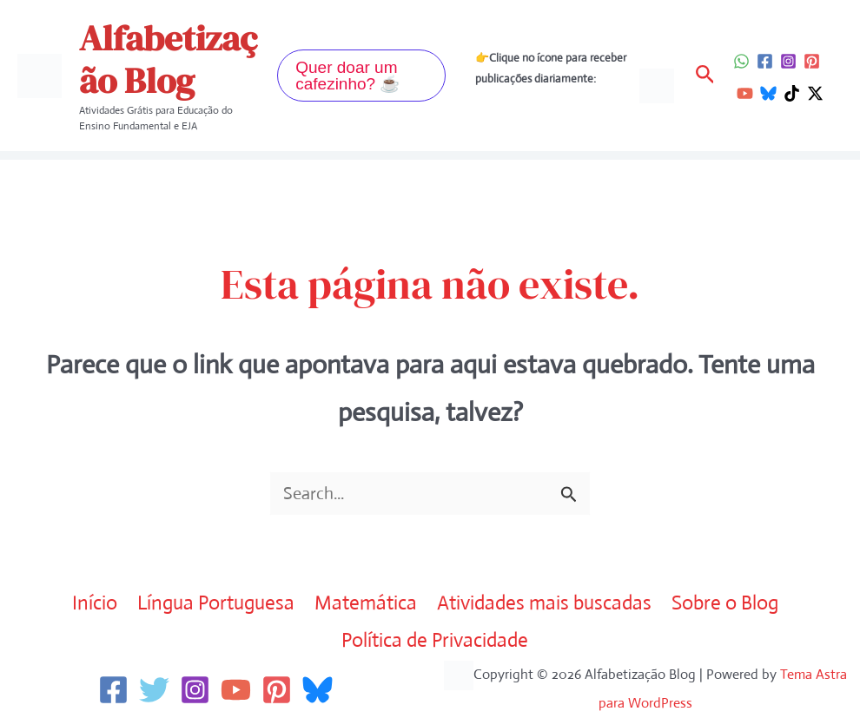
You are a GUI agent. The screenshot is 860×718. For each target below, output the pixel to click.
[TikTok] (792, 93)
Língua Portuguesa (215, 603)
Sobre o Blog (724, 603)
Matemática (365, 603)
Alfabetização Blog (168, 59)
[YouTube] (745, 93)
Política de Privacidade (434, 640)
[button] (361, 75)
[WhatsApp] (741, 61)
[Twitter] (154, 690)
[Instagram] (788, 61)
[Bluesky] (768, 93)
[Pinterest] (812, 61)
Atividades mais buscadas (544, 603)
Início (94, 603)
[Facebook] (765, 61)
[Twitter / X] (815, 93)
